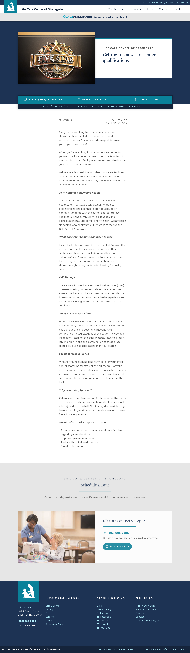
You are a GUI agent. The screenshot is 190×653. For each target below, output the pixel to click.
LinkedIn (103, 624)
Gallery (137, 9)
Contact (50, 620)
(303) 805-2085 (118, 541)
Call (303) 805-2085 (43, 99)
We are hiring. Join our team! (95, 17)
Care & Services (117, 9)
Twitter (102, 620)
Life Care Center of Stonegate (42, 9)
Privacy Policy (107, 649)
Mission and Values (145, 606)
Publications (103, 613)
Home (46, 106)
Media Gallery (104, 609)
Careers (163, 9)
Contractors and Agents (148, 620)
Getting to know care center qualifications (125, 106)
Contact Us (180, 9)
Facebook (104, 617)
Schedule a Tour (95, 99)
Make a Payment (177, 2)
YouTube (103, 628)
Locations (57, 106)
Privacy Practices (129, 649)
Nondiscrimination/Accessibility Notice (165, 649)
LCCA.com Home (152, 2)
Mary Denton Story (146, 609)
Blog (150, 9)
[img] (25, 99)
